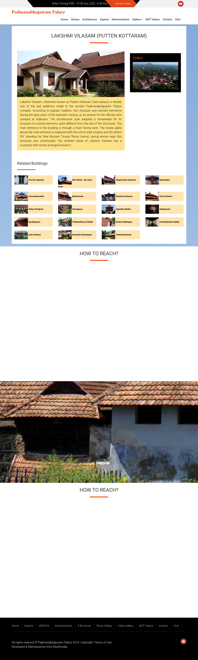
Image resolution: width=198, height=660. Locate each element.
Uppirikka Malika (123, 209)
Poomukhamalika (36, 196)
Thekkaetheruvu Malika (82, 222)
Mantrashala (77, 196)
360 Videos (152, 19)
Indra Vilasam (34, 235)
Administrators (120, 19)
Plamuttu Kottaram (124, 196)
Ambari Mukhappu (124, 222)
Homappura (77, 209)
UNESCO (44, 625)
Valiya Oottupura (35, 209)
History (75, 19)
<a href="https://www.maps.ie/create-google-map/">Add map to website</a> (99, 319)
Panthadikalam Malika (169, 222)
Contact (167, 19)
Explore (104, 19)
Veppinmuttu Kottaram (126, 180)
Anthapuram (164, 209)
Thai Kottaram (165, 196)
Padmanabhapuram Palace (38, 12)
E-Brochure (84, 625)
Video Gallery (125, 625)
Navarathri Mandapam (82, 235)
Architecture (89, 19)
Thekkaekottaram (123, 235)
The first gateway (36, 180)
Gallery (137, 19)
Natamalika (164, 180)
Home (64, 19)
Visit (178, 19)
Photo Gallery (104, 625)
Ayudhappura (34, 222)
